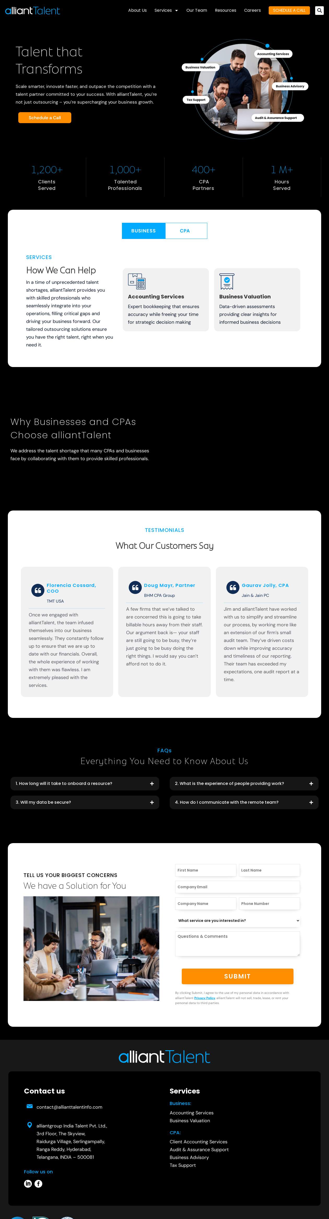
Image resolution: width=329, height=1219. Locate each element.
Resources (221, 10)
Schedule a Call (45, 118)
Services (162, 10)
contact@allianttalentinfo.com (69, 1107)
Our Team (192, 10)
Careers (247, 10)
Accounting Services (156, 296)
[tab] (143, 231)
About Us (133, 10)
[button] (319, 10)
